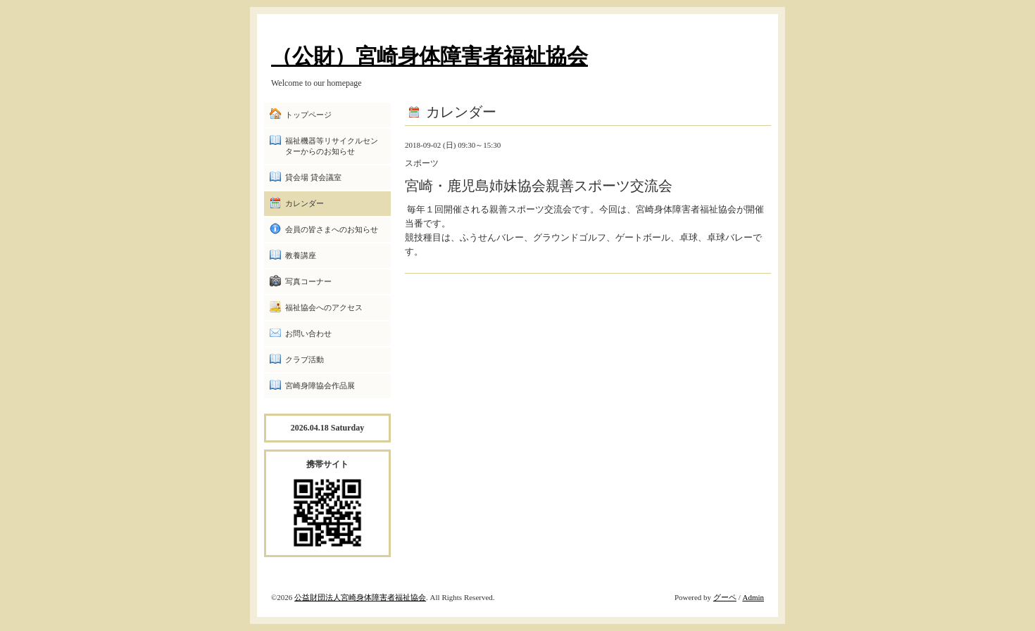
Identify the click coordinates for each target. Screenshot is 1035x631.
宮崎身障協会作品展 (320, 385)
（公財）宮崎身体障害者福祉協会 (429, 56)
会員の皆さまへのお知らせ (331, 229)
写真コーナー (308, 281)
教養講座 (300, 255)
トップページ (308, 114)
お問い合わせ (308, 333)
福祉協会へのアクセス (324, 307)
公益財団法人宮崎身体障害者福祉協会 (360, 597)
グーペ (724, 597)
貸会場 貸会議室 (313, 177)
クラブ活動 (304, 359)
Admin (753, 597)
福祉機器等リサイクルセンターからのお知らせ (331, 145)
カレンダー (304, 203)
